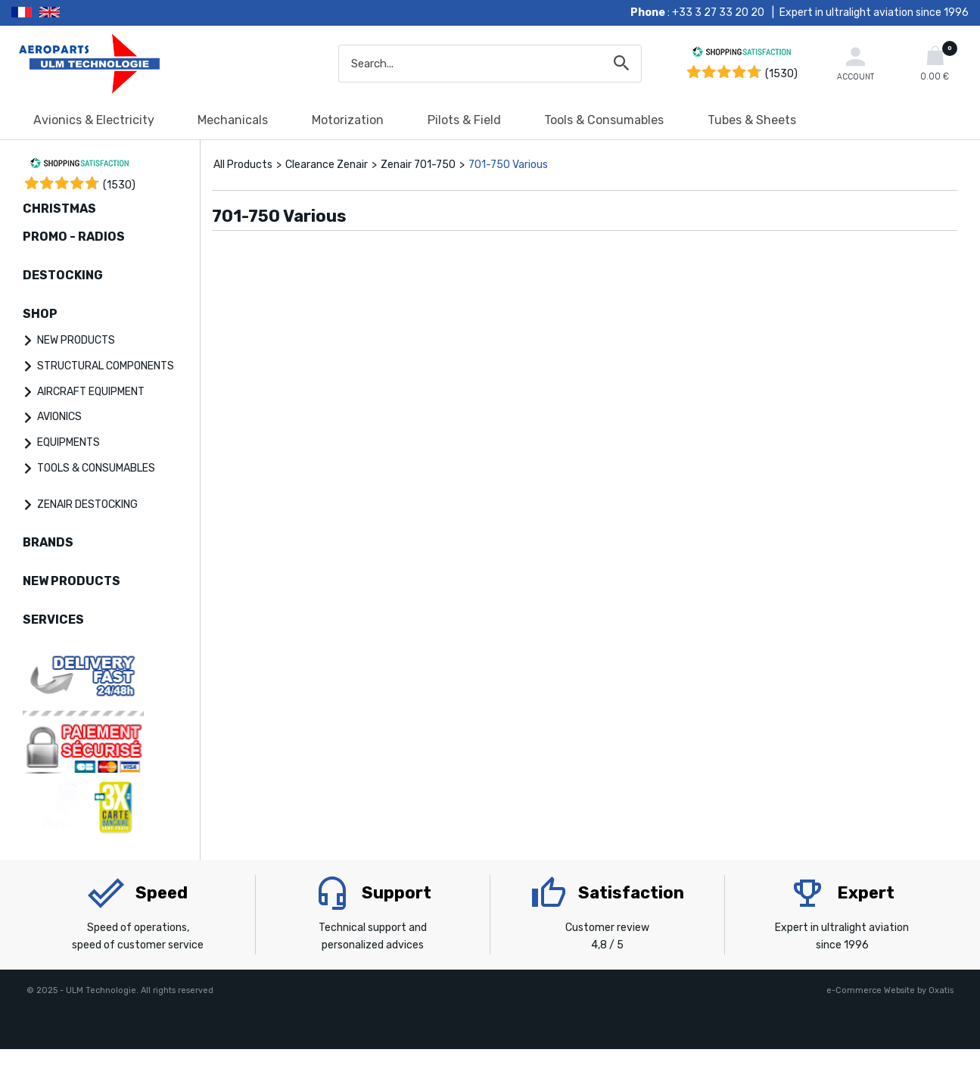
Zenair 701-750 (418, 164)
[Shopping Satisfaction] (741, 54)
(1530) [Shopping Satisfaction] (781, 73)
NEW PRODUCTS (76, 340)
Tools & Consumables (604, 120)
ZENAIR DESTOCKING (87, 504)
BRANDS (48, 542)
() (119, 185)
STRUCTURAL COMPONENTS (105, 366)
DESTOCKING (63, 275)
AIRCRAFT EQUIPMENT (91, 391)
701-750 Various (508, 164)
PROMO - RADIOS (74, 236)
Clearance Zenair (326, 164)
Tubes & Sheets (752, 120)
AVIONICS (59, 416)
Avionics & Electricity (93, 120)
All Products (242, 164)
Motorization (348, 120)
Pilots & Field (464, 120)
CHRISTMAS (59, 208)
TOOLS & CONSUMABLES (96, 468)
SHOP (40, 314)
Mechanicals (233, 120)
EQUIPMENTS (68, 442)
